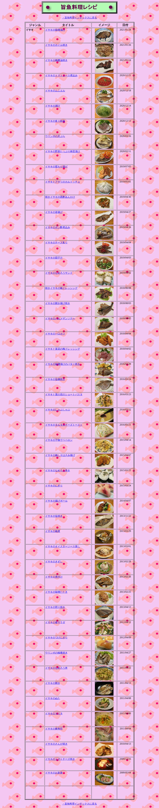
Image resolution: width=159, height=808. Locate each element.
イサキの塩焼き (54, 516)
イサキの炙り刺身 (55, 121)
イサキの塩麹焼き (55, 379)
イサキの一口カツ (55, 333)
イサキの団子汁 (54, 257)
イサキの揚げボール (56, 500)
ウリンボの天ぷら (55, 136)
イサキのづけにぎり (56, 637)
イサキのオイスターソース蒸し (62, 546)
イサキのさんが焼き (56, 744)
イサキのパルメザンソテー (60, 318)
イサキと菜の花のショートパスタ (63, 394)
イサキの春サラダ (55, 622)
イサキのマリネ (54, 713)
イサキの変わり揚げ (56, 166)
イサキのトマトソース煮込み (61, 75)
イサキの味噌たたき (56, 592)
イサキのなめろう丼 (56, 668)
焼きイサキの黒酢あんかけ (60, 197)
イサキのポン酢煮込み (57, 227)
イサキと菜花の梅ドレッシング (62, 349)
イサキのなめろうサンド (59, 273)
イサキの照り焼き (55, 607)
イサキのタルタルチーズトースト (63, 425)
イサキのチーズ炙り (56, 242)
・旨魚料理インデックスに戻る (79, 17)
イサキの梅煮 (52, 531)
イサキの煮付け (54, 576)
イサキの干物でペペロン (59, 440)
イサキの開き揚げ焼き (57, 303)
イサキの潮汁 (52, 105)
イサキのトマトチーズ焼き (60, 759)
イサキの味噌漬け (55, 30)
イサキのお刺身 (54, 772)
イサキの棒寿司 (54, 728)
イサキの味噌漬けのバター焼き (62, 364)
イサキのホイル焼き (56, 45)
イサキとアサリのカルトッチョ (62, 181)
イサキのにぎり (54, 485)
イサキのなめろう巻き (57, 470)
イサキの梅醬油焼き (56, 60)
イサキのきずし (54, 561)
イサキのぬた (52, 698)
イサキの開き (52, 683)
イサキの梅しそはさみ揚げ (60, 455)
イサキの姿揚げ (54, 212)
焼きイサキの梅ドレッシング (61, 288)
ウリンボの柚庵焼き (56, 652)
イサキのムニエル (55, 90)
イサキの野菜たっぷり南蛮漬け (62, 151)
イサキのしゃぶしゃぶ (57, 409)
